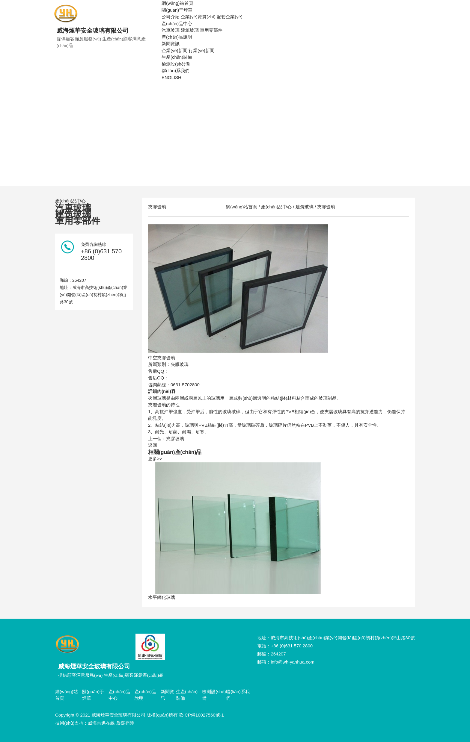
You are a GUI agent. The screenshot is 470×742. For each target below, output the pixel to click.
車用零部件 (211, 30)
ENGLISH (171, 77)
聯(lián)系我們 (175, 70)
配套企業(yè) (229, 16)
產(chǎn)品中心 (177, 23)
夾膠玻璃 (325, 206)
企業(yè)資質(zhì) (198, 16)
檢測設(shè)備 (176, 63)
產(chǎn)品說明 (177, 37)
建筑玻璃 (190, 30)
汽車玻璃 (171, 30)
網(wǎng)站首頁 (177, 3)
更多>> (155, 458)
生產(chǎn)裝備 (177, 57)
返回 (152, 445)
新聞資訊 (171, 43)
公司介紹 (171, 16)
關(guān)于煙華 (177, 10)
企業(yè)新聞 (174, 50)
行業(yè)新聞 (201, 50)
